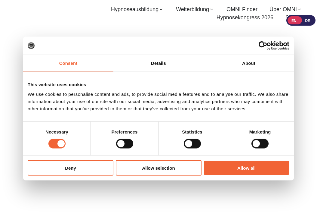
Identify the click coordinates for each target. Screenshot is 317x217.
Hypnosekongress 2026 (245, 17)
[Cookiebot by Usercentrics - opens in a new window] (263, 45)
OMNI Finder (241, 9)
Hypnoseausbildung (134, 9)
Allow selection (158, 167)
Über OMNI (283, 9)
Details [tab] (158, 63)
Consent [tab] (68, 63)
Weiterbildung (192, 9)
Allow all (246, 167)
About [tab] (248, 63)
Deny (70, 167)
